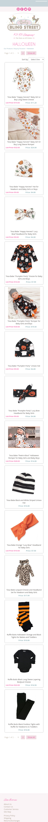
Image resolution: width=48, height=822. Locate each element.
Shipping (7, 818)
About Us (8, 804)
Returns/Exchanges (12, 820)
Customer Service (11, 809)
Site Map (7, 812)
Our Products (8, 48)
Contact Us (8, 807)
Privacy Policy (9, 815)
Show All (31, 53)
